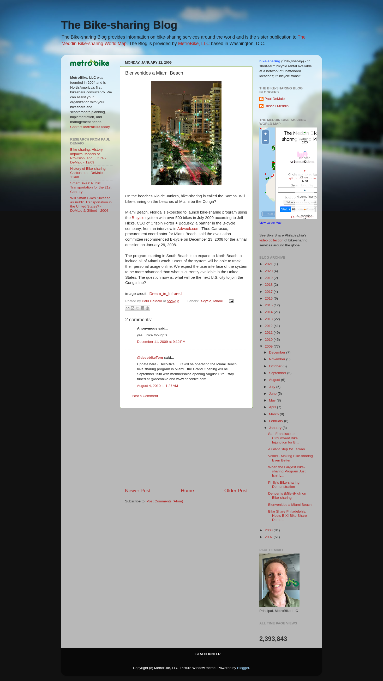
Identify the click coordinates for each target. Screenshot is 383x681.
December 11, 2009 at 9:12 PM (161, 342)
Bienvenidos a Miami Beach (290, 505)
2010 (269, 340)
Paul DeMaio (275, 99)
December (277, 352)
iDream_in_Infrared (165, 293)
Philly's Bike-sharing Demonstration (284, 485)
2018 (269, 285)
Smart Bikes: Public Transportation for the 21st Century (90, 187)
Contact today (90, 127)
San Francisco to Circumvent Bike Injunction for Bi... (283, 438)
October (276, 366)
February (276, 421)
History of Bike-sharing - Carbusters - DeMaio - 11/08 (89, 173)
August (275, 380)
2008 (269, 530)
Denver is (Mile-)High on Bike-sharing (287, 495)
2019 (269, 278)
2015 (269, 305)
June (273, 394)
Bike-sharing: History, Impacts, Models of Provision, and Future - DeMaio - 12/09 (88, 156)
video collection (271, 240)
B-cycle (138, 218)
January (276, 428)
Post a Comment (145, 396)
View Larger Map (270, 222)
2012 (269, 326)
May (273, 400)
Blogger (243, 668)
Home (187, 490)
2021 (269, 264)
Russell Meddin (277, 106)
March (274, 414)
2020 (269, 271)
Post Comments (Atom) (165, 501)
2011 (269, 333)
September (278, 373)
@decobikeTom (150, 358)
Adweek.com (188, 229)
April (273, 407)
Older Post (236, 490)
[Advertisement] (186, 447)
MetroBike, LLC (194, 43)
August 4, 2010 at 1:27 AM (157, 386)
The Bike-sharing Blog (119, 25)
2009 (269, 346)
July (272, 387)
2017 (269, 292)
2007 (269, 537)
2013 (269, 319)
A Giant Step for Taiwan (286, 449)
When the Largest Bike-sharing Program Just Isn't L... (287, 471)
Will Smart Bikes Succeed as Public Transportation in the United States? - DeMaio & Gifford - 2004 (91, 204)
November (277, 359)
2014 (269, 312)
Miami (218, 301)
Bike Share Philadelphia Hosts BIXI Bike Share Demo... (287, 515)
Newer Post (138, 490)
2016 (269, 298)
